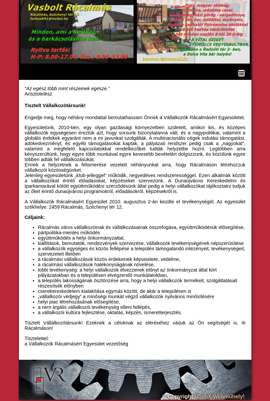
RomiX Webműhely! (219, 396)
